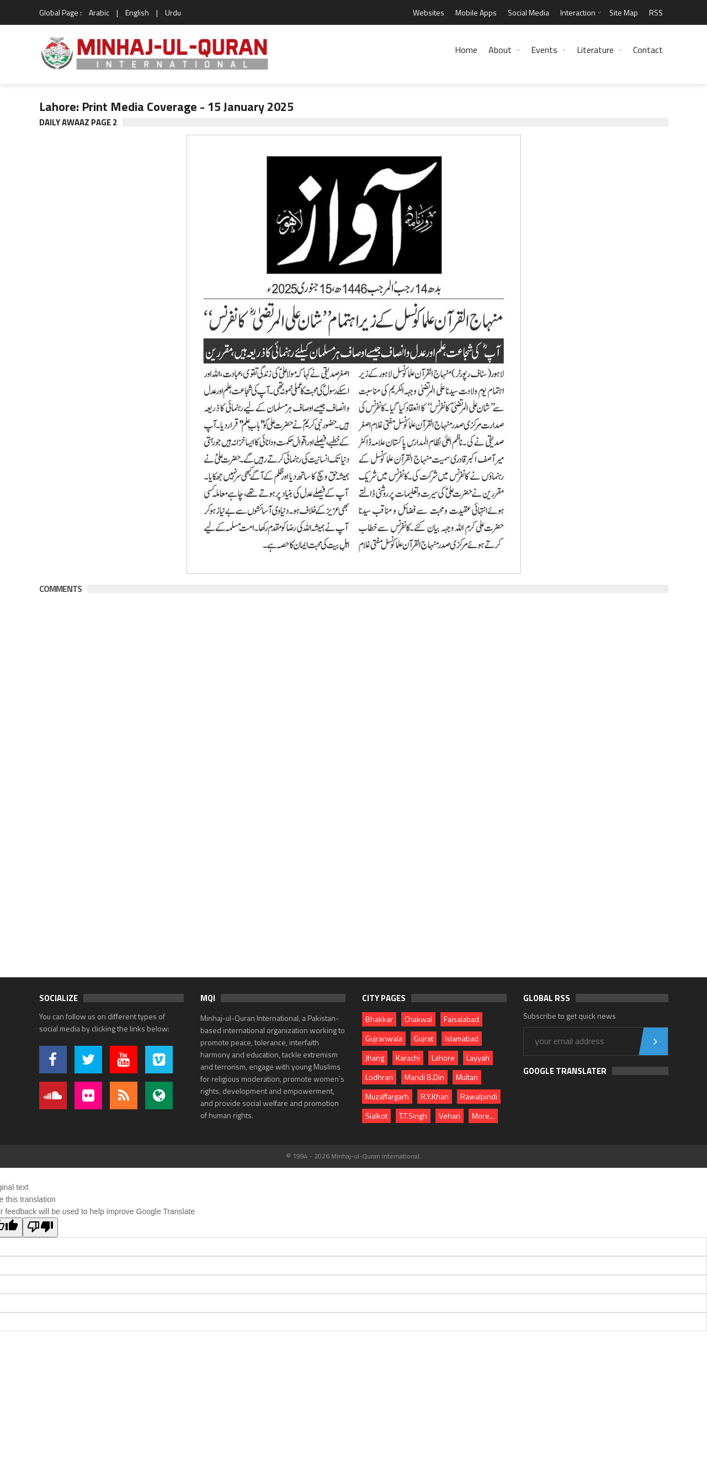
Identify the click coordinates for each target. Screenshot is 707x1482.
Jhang (374, 1057)
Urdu (173, 12)
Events (544, 49)
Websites (428, 12)
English (137, 12)
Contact (648, 49)
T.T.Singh (413, 1115)
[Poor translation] (40, 1227)
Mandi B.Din (424, 1077)
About (500, 49)
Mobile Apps (476, 12)
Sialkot (376, 1115)
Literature (595, 49)
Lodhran (379, 1077)
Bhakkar (379, 1019)
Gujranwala (383, 1038)
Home (466, 49)
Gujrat (423, 1038)
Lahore (443, 1057)
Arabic (99, 12)
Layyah (478, 1057)
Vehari (449, 1115)
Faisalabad (461, 1019)
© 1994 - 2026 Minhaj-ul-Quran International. (353, 1156)
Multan (467, 1077)
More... (483, 1115)
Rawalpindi (478, 1096)
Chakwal (418, 1019)
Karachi (408, 1057)
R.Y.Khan (435, 1096)
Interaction (578, 12)
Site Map (623, 12)
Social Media (528, 12)
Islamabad (462, 1038)
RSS (656, 12)
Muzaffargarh (387, 1096)
